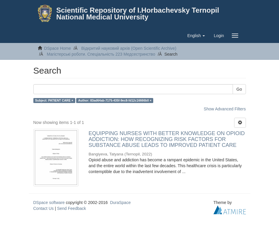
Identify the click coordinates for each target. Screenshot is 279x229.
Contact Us (43, 208)
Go (239, 89)
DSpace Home (57, 48)
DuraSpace (120, 202)
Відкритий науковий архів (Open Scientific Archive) (128, 48)
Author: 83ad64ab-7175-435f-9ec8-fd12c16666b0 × (114, 100)
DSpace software (49, 202)
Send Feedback (71, 208)
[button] (196, 35)
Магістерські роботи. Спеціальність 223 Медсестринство (101, 54)
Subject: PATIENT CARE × (54, 100)
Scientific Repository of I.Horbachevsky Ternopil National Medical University (137, 13)
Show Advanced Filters (225, 109)
